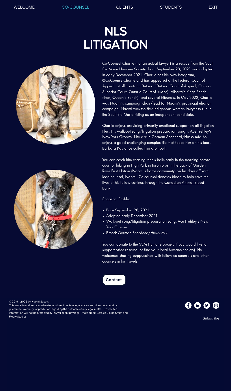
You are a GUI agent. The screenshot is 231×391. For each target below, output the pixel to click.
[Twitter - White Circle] (206, 305)
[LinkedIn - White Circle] (197, 305)
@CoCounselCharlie (119, 80)
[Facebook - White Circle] (188, 305)
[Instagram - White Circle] (216, 305)
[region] (54, 105)
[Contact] (114, 280)
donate (122, 244)
